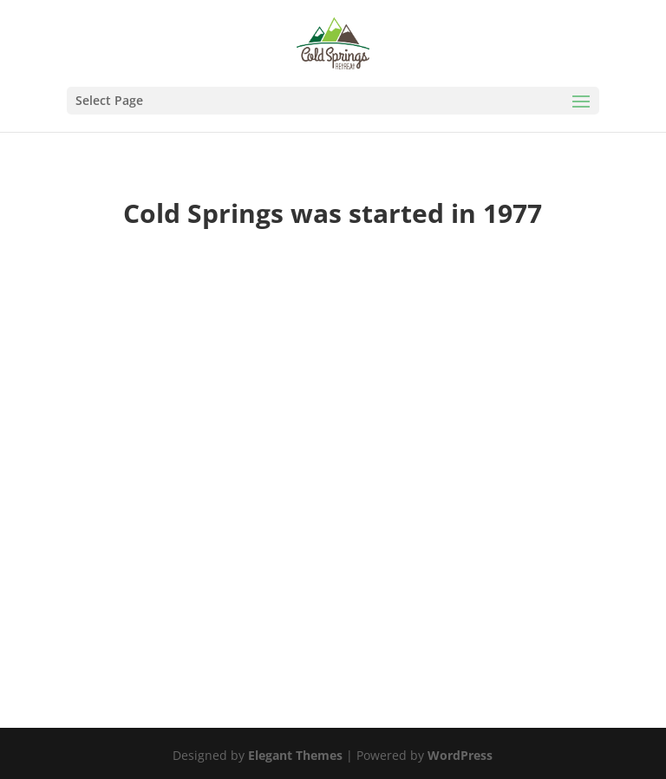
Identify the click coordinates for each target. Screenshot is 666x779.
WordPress (460, 755)
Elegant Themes (295, 755)
